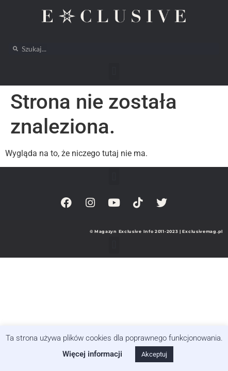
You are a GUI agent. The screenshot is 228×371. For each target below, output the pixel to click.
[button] (114, 71)
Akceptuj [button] (154, 354)
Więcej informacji (92, 354)
